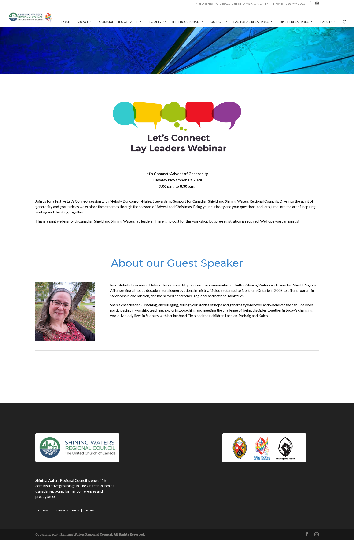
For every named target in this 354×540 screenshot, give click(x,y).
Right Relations (294, 22)
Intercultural (185, 22)
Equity (155, 22)
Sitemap (44, 510)
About (82, 22)
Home (66, 22)
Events (326, 22)
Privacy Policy (67, 510)
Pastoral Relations (251, 22)
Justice (216, 22)
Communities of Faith (118, 22)
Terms (89, 510)
